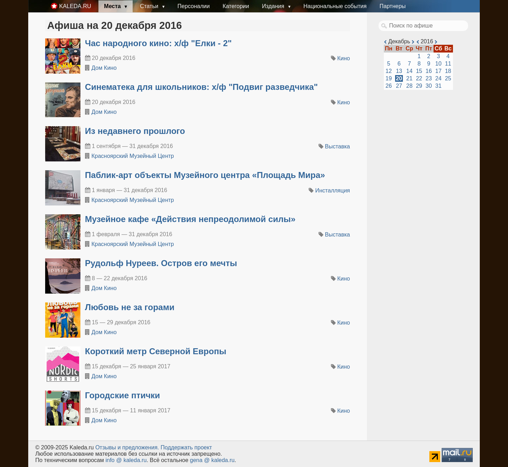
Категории (236, 6)
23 (428, 78)
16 (428, 71)
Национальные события (335, 6)
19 (389, 78)
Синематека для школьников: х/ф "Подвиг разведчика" (201, 87)
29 (419, 86)
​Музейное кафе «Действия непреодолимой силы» (190, 219)
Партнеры (393, 6)
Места (113, 6)
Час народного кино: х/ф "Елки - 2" (158, 43)
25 (448, 78)
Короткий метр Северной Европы (155, 351)
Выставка (337, 146)
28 (409, 86)
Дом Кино (103, 68)
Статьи (150, 6)
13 (399, 71)
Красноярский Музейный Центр (132, 156)
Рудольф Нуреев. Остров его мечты (161, 263)
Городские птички (122, 395)
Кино (343, 58)
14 (409, 71)
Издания (274, 6)
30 (428, 86)
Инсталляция (332, 190)
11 (448, 64)
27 (399, 86)
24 (438, 78)
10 (438, 64)
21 (409, 78)
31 (438, 86)
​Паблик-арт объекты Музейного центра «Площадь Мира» (205, 175)
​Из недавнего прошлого (135, 131)
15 (419, 71)
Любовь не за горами (130, 307)
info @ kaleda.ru (126, 460)
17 (438, 71)
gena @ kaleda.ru (212, 460)
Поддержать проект (186, 447)
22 (419, 78)
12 (389, 71)
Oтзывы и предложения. (127, 447)
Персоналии (193, 6)
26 (389, 86)
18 (448, 71)
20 (399, 78)
